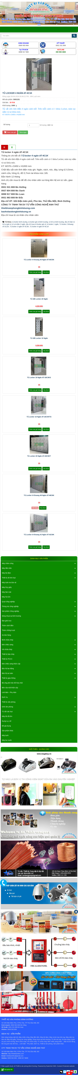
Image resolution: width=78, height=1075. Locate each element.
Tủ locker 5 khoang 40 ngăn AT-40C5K (39, 260)
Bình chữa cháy (7, 640)
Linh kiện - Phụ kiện (9, 692)
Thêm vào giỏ (10, 132)
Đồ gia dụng (6, 726)
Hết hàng (35, 508)
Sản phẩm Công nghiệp (10, 611)
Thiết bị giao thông (8, 678)
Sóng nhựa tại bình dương (11, 616)
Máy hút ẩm (6, 597)
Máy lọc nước (7, 740)
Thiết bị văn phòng (8, 702)
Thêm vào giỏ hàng (35, 272)
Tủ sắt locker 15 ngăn (39, 338)
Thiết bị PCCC (7, 659)
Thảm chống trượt (8, 630)
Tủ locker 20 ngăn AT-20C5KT (39, 456)
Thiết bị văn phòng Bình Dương (26, 1066)
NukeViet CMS (51, 1066)
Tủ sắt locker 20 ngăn (39, 299)
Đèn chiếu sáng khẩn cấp (11, 664)
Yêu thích (46, 272)
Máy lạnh (5, 735)
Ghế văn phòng (7, 707)
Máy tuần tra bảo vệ (9, 582)
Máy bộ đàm (6, 573)
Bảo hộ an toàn (7, 673)
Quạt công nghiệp (8, 602)
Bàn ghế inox (6, 621)
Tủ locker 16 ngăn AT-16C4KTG (39, 417)
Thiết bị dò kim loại (9, 578)
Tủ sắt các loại (7, 711)
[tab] (4, 147)
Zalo (65, 1071)
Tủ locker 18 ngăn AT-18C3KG (39, 377)
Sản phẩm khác (7, 731)
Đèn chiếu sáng (7, 645)
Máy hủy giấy (7, 587)
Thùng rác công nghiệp (10, 606)
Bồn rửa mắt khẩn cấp (10, 688)
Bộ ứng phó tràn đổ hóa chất (12, 683)
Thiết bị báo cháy (8, 654)
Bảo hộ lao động (8, 668)
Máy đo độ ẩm (7, 716)
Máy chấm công (7, 563)
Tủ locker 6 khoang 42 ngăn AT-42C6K (39, 535)
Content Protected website (66, 1066)
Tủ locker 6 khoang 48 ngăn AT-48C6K (39, 495)
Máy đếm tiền (7, 568)
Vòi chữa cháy (7, 649)
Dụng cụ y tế (6, 721)
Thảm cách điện (7, 625)
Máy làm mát (6, 592)
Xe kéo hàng (6, 635)
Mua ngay (22, 132)
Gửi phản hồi (6, 1069)
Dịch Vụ (5, 697)
